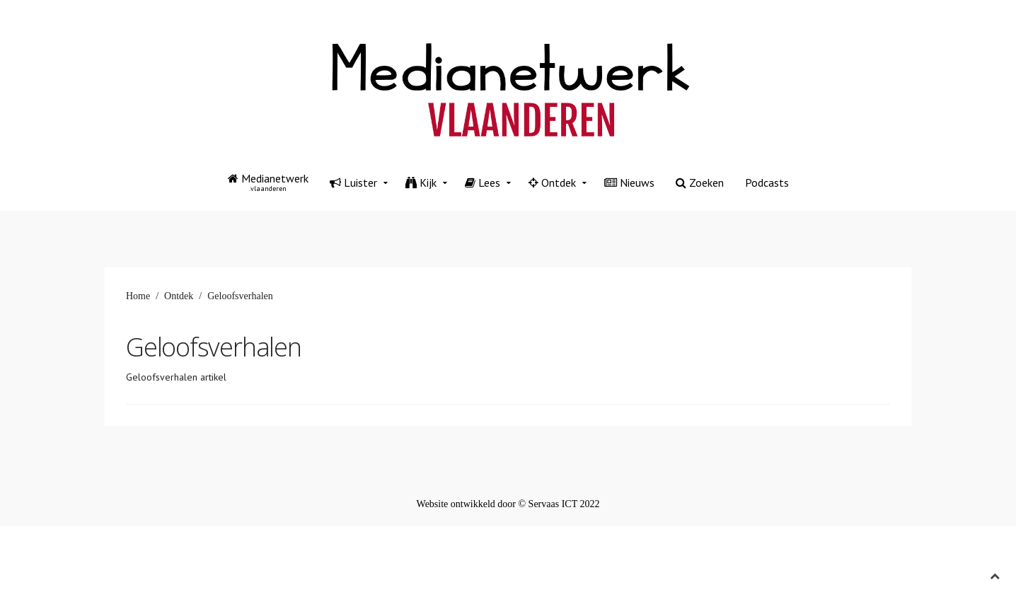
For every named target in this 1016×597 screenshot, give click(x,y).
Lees (482, 182)
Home (138, 296)
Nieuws (629, 182)
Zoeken (700, 182)
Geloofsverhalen (213, 347)
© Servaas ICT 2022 (558, 504)
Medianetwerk (268, 182)
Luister (353, 182)
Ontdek (552, 182)
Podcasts (767, 182)
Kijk (421, 182)
